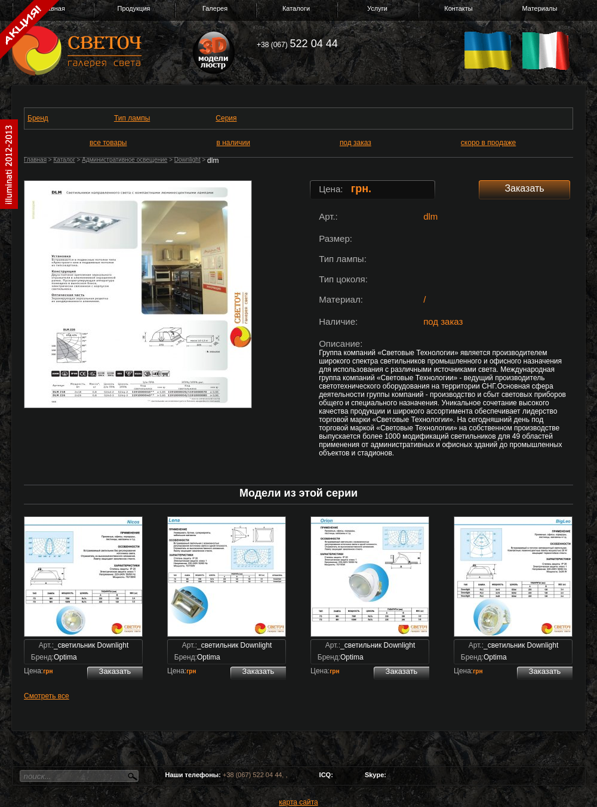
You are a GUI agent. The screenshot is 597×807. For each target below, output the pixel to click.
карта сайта (298, 802)
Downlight (187, 159)
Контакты (458, 8)
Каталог (64, 159)
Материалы (540, 8)
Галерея (214, 8)
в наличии (233, 142)
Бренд (37, 118)
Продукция (133, 8)
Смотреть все (46, 696)
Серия (226, 118)
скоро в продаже (488, 142)
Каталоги (296, 8)
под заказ (355, 142)
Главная (35, 159)
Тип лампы (132, 118)
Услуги (377, 8)
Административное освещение (124, 159)
